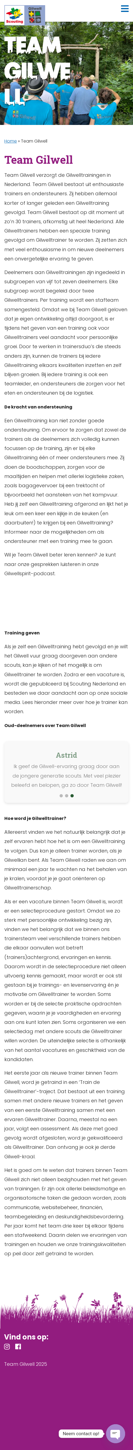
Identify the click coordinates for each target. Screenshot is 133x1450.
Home (10, 141)
